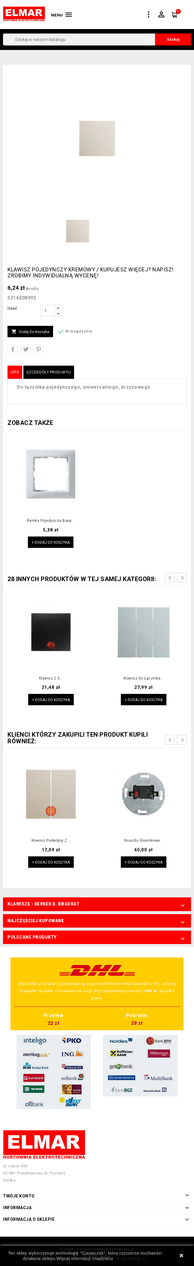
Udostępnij (13, 349)
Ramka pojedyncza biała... (51, 521)
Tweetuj (26, 349)
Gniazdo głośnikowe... (143, 840)
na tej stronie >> (131, 1258)
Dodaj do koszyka (30, 332)
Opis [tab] (14, 372)
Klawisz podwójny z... (50, 840)
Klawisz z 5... (51, 678)
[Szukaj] (97, 39)
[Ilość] (47, 310)
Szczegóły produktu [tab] (48, 372)
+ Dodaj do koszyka (51, 542)
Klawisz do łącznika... (144, 678)
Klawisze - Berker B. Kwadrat (43, 904)
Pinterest (38, 349)
